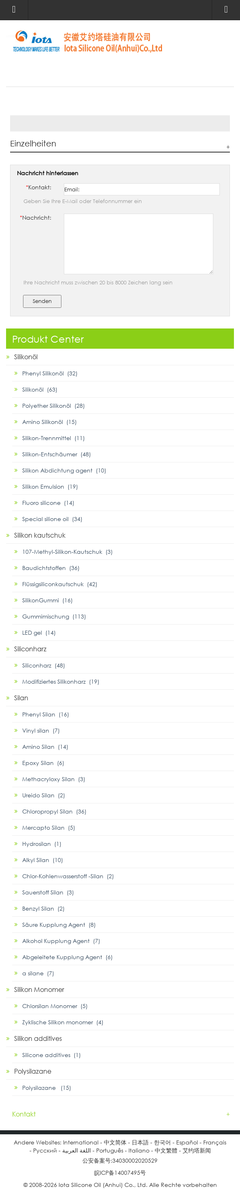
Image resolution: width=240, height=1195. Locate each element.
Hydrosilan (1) (41, 844)
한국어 (162, 1142)
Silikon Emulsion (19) (50, 486)
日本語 (140, 1142)
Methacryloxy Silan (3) (53, 779)
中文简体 (115, 1142)
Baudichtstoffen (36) (51, 568)
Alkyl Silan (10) (42, 860)
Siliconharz (30, 648)
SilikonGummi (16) (47, 600)
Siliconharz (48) (43, 665)
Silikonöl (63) (39, 389)
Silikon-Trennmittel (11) (53, 438)
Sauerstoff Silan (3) (48, 892)
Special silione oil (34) (52, 519)
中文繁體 (166, 1150)
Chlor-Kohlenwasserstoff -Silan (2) (68, 876)
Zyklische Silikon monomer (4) (62, 1022)
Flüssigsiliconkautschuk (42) (59, 584)
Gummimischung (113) (54, 616)
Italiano (138, 1150)
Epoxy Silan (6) (43, 763)
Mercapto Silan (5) (48, 827)
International (81, 1142)
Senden (42, 301)
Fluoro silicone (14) (48, 502)
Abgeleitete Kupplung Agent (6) (67, 957)
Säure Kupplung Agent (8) (59, 924)
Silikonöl (26, 356)
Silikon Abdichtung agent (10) (64, 470)
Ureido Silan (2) (43, 795)
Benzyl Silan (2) (43, 908)
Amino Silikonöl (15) (49, 422)
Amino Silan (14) (45, 746)
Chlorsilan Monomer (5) (55, 1006)
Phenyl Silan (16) (45, 714)
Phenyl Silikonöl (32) (50, 373)
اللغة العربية (76, 1150)
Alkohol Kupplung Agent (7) (61, 941)
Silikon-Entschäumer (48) (56, 454)
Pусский (45, 1150)
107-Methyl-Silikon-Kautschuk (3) (67, 551)
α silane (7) (38, 973)
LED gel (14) (39, 632)
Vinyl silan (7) (41, 730)
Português (109, 1150)
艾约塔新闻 (197, 1150)
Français (214, 1142)
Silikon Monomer (39, 989)
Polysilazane (32, 1071)
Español (187, 1142)
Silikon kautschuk (39, 535)
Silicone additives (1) (51, 1055)
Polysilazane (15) (46, 1087)
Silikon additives (38, 1038)
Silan (21, 697)
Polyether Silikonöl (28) (53, 405)
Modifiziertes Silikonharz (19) (60, 681)
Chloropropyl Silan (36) (54, 811)
